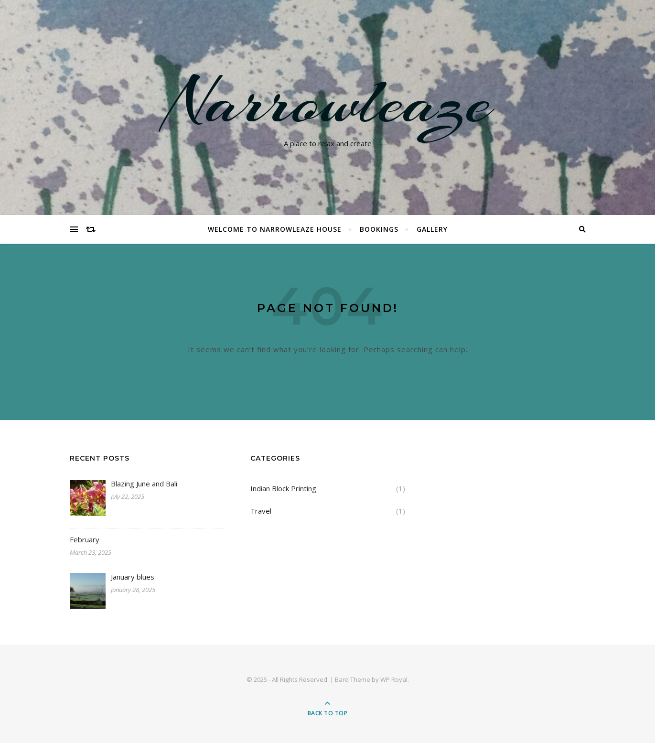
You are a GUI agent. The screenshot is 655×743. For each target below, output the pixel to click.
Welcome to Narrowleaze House (275, 229)
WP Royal (394, 679)
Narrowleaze (327, 102)
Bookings (379, 229)
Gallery (432, 229)
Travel (260, 511)
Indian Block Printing (283, 488)
